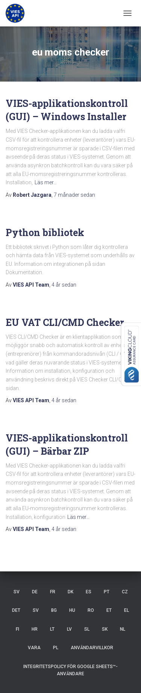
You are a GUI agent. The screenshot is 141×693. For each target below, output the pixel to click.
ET (109, 610)
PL (55, 647)
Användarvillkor (92, 647)
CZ (125, 591)
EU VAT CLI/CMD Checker (65, 322)
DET (16, 610)
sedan (74, 195)
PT (106, 591)
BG (54, 610)
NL (122, 629)
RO (91, 610)
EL (126, 610)
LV (69, 629)
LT (52, 629)
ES (88, 591)
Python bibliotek (45, 232)
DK (70, 591)
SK (105, 629)
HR (35, 629)
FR (52, 591)
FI (17, 629)
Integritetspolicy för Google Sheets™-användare (70, 670)
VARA (34, 647)
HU (72, 610)
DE (35, 591)
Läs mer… (46, 182)
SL (86, 629)
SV (17, 591)
